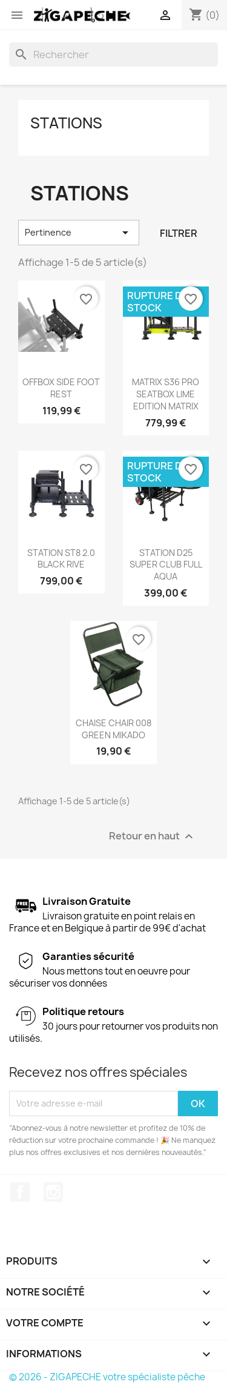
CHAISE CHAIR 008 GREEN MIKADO (113, 729)
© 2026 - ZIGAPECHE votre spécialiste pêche (107, 1377)
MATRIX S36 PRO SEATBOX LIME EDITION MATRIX (165, 394)
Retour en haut (152, 836)
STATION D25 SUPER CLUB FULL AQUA (166, 565)
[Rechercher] (113, 54)
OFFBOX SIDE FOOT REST (61, 388)
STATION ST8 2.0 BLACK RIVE (61, 559)
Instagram (53, 1192)
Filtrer (178, 233)
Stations (66, 123)
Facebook (20, 1192)
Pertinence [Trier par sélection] (79, 232)
